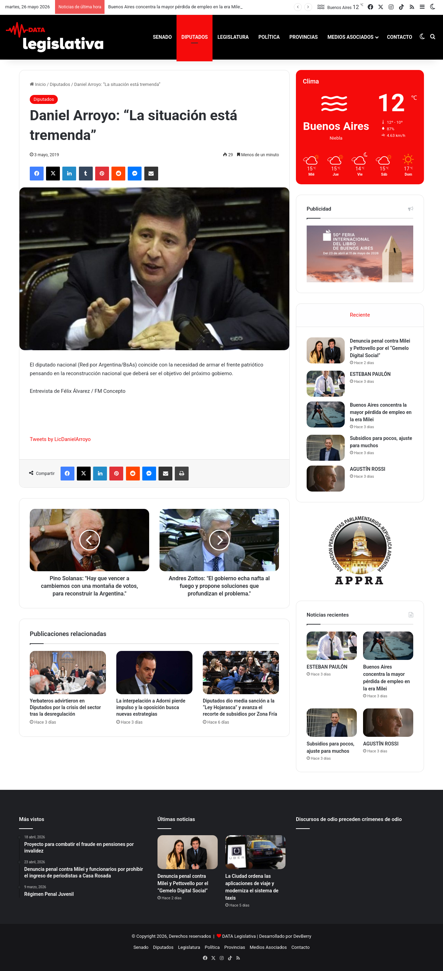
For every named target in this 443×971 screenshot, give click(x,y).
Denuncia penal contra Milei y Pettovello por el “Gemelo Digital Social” (380, 348)
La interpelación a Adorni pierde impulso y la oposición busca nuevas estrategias (151, 707)
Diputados (194, 37)
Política (269, 37)
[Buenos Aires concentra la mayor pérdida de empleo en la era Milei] (326, 414)
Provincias (303, 37)
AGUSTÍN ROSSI (367, 469)
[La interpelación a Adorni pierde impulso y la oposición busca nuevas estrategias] (154, 672)
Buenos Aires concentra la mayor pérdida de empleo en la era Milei (174, 6)
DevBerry (302, 936)
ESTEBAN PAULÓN (370, 374)
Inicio (38, 84)
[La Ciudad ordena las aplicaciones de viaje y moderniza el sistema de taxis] (255, 852)
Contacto (399, 37)
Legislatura (232, 37)
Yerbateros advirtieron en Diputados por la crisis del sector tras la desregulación (65, 707)
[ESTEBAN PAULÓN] (326, 384)
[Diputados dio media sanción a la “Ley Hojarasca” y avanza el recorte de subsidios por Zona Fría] (241, 672)
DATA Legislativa (239, 936)
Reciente (360, 315)
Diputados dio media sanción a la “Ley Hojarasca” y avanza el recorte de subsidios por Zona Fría (240, 707)
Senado (162, 37)
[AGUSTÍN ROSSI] (326, 479)
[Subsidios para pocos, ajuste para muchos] (326, 448)
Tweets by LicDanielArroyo (60, 439)
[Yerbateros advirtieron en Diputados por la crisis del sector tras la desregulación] (68, 672)
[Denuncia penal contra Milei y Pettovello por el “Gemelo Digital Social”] (326, 350)
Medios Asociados (350, 37)
